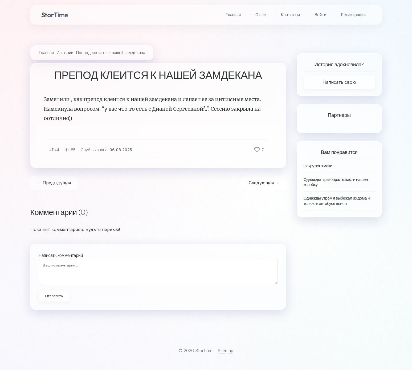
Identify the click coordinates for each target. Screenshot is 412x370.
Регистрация (353, 14)
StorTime (54, 15)
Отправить (54, 296)
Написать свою (339, 82)
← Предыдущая (54, 182)
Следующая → (264, 182)
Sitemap (225, 350)
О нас (260, 14)
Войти (320, 14)
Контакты (290, 14)
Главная (233, 14)
